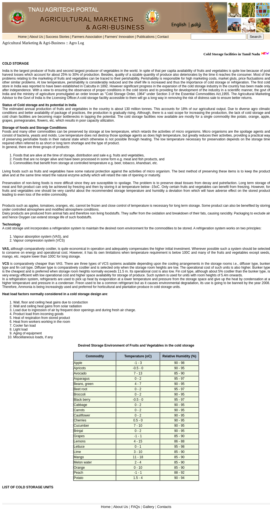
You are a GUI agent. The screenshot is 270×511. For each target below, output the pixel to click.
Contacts (164, 507)
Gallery (149, 507)
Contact (163, 37)
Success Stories (57, 37)
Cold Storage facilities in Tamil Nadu (232, 54)
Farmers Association (87, 37)
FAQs (136, 507)
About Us (36, 37)
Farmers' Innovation (119, 37)
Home (22, 37)
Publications (146, 37)
